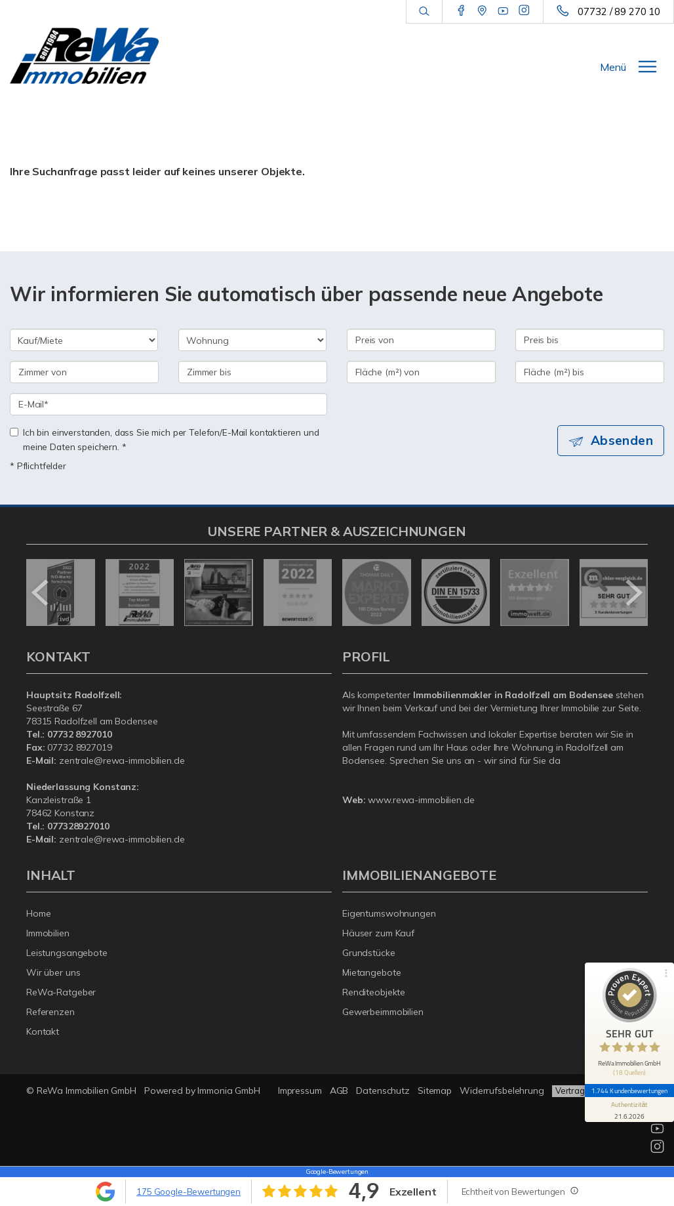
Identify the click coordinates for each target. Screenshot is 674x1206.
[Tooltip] (573, 1190)
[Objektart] (252, 340)
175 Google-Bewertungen (188, 1191)
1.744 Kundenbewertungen (629, 1090)
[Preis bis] (589, 340)
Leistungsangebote (67, 953)
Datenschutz (383, 1090)
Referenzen (50, 1012)
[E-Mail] (168, 404)
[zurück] (41, 592)
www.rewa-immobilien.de (421, 800)
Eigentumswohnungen (389, 913)
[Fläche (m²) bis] (589, 372)
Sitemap (435, 1090)
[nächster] (633, 592)
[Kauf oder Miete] (84, 340)
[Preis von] (421, 340)
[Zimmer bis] (252, 372)
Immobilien (47, 933)
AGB (339, 1090)
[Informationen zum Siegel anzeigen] (629, 1109)
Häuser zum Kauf (378, 933)
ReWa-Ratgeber (61, 992)
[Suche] (424, 12)
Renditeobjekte (373, 992)
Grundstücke (368, 953)
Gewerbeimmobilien (383, 1012)
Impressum (300, 1090)
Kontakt (42, 1031)
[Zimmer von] (84, 372)
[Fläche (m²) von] (421, 372)
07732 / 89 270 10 (619, 11)
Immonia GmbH (228, 1090)
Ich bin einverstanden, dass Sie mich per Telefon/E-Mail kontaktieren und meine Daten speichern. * (164, 439)
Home (38, 913)
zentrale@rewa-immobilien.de (122, 760)
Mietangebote (371, 972)
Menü (613, 66)
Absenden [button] (622, 440)
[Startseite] (84, 56)
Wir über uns (53, 972)
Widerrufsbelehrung (502, 1090)
